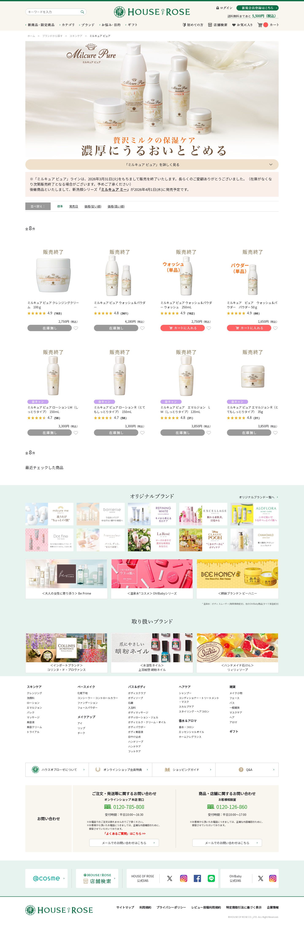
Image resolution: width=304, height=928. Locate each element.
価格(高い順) (116, 206)
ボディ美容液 (135, 732)
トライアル (33, 732)
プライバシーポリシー (171, 907)
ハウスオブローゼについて (59, 769)
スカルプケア (186, 706)
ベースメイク (86, 687)
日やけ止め (134, 736)
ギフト (233, 731)
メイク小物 (235, 693)
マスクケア (235, 712)
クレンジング (34, 693)
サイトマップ (125, 907)
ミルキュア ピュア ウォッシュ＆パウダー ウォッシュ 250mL (186, 305)
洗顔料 (30, 698)
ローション (33, 702)
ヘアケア (185, 687)
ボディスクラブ (137, 693)
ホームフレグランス (190, 736)
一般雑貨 (234, 707)
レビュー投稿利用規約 (206, 907)
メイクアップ (86, 717)
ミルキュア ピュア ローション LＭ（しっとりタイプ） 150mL (52, 409)
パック (30, 712)
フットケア (134, 751)
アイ (79, 723)
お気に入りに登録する (76, 328)
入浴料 (132, 707)
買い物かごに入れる (182, 328)
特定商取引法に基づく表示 (244, 907)
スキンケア (34, 687)
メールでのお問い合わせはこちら (124, 843)
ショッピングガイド (186, 769)
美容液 (30, 722)
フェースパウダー (87, 707)
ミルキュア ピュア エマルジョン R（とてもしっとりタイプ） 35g (252, 409)
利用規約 (145, 907)
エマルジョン (34, 707)
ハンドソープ (135, 741)
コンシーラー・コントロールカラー (97, 698)
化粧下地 (82, 693)
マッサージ (33, 717)
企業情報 (273, 907)
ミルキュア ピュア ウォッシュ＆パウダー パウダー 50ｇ (252, 305)
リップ (81, 728)
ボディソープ (135, 698)
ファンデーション (87, 702)
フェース (234, 698)
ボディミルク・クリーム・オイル (147, 722)
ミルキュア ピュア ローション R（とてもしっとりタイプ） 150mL (119, 409)
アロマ (233, 722)
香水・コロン (186, 727)
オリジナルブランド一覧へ (256, 497)
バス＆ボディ (137, 687)
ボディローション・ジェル (143, 717)
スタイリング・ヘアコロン (194, 711)
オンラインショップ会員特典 (122, 769)
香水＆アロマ (188, 721)
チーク (81, 733)
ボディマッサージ (138, 712)
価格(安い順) (92, 206)
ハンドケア (134, 746)
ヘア (232, 717)
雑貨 (232, 687)
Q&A (249, 769)
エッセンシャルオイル (191, 732)
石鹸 (130, 702)
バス (232, 702)
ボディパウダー (137, 727)
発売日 (73, 206)
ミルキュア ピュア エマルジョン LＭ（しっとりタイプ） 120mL (185, 409)
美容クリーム (34, 727)
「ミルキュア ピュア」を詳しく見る (152, 164)
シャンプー (185, 693)
